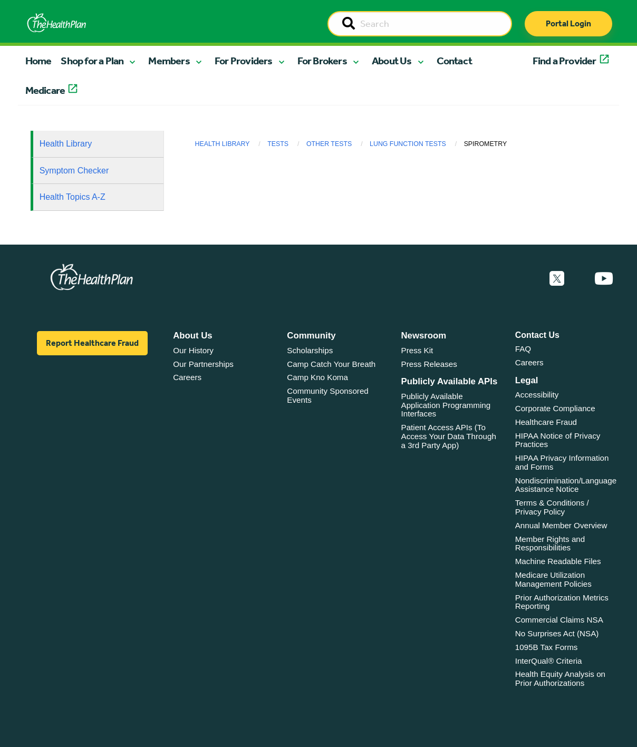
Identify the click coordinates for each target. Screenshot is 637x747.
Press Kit (417, 350)
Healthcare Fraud (546, 422)
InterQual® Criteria (548, 660)
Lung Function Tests (408, 144)
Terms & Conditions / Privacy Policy (552, 507)
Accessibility (537, 394)
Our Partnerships (203, 364)
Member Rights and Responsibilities (550, 543)
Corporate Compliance (555, 408)
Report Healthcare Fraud (92, 343)
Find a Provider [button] (564, 60)
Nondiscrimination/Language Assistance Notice (566, 485)
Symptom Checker (74, 170)
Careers (187, 377)
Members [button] (168, 60)
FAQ (523, 348)
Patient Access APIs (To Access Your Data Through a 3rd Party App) (448, 436)
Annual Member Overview (561, 525)
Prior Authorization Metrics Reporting (562, 602)
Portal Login (568, 23)
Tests (277, 144)
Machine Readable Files (558, 561)
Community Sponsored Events (327, 395)
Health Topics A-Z (72, 196)
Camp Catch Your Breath (331, 364)
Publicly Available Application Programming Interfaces (446, 405)
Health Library (66, 143)
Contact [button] (454, 60)
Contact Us (537, 335)
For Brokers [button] (322, 60)
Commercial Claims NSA (559, 619)
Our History (193, 350)
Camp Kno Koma (317, 377)
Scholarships (310, 350)
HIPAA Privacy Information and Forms (562, 462)
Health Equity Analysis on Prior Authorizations (560, 678)
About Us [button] (392, 60)
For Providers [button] (244, 60)
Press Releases (429, 364)
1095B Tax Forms (546, 647)
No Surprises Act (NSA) (557, 633)
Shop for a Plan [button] (92, 60)
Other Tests (329, 144)
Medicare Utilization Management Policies (553, 579)
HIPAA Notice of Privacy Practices (558, 440)
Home (38, 60)
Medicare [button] (45, 90)
